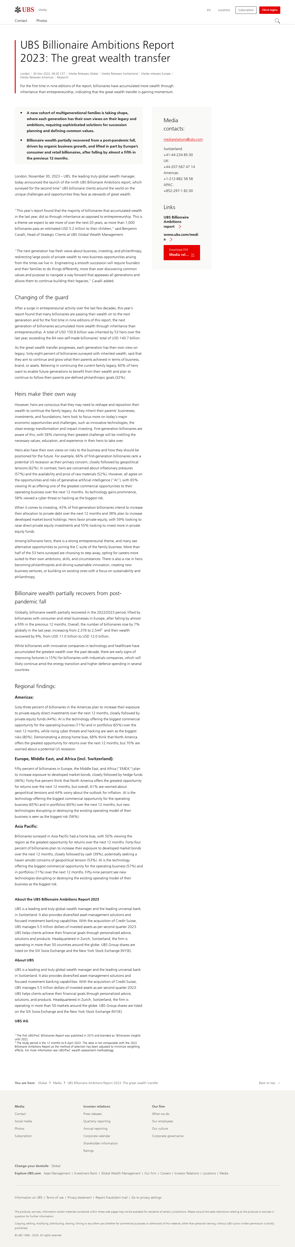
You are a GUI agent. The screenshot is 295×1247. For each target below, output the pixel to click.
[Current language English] (208, 10)
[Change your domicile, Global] (55, 1166)
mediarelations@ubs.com (183, 139)
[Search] (277, 21)
